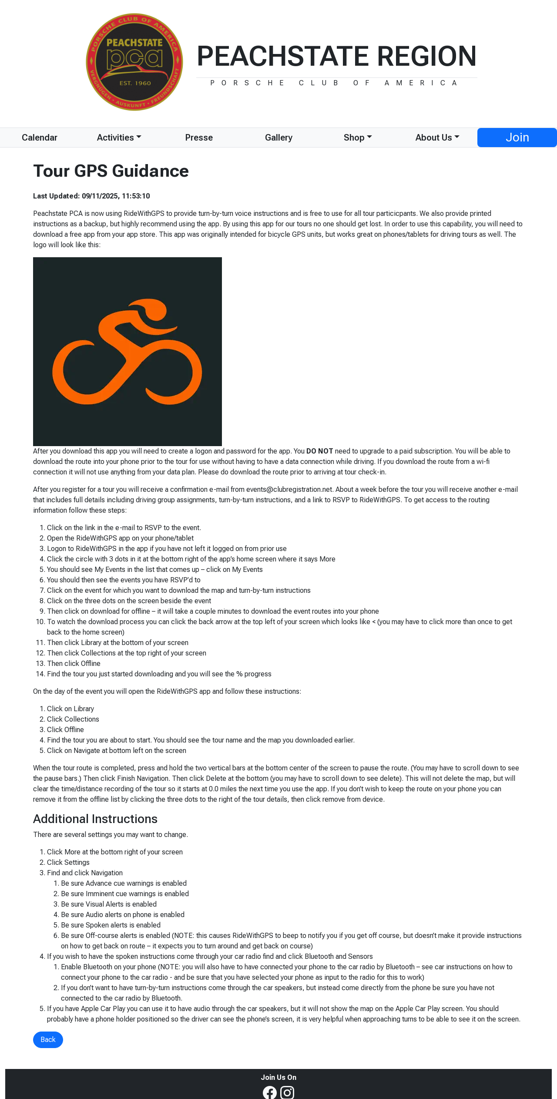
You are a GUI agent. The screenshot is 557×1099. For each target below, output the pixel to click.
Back (48, 1039)
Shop (354, 137)
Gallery (278, 137)
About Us (434, 137)
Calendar (39, 137)
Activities (115, 137)
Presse (199, 137)
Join (517, 137)
